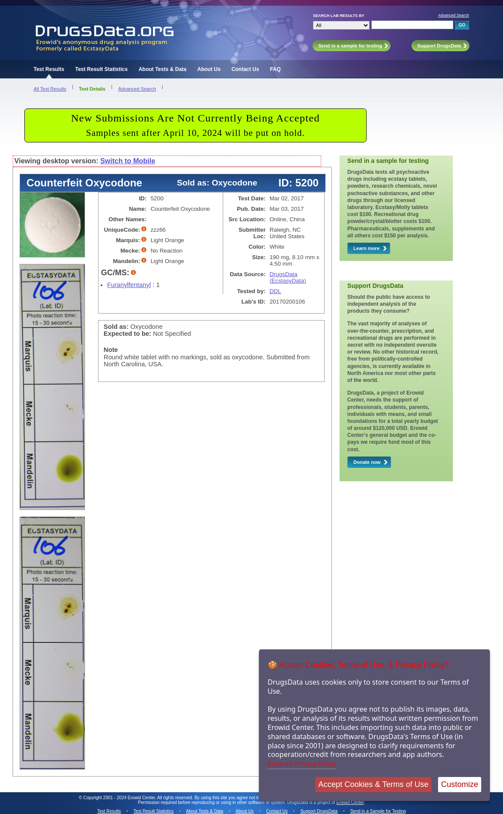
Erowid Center (350, 802)
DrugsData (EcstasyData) (287, 277)
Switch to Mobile (127, 161)
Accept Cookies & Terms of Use (373, 784)
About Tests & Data (163, 69)
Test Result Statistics (101, 69)
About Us (209, 69)
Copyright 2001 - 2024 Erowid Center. (119, 797)
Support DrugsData (319, 811)
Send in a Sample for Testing (378, 811)
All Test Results (50, 88)
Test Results (49, 69)
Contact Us (245, 69)
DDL (275, 291)
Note (111, 349)
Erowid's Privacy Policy (302, 763)
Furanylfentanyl (129, 284)
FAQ (275, 69)
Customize (459, 784)
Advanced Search (453, 15)
